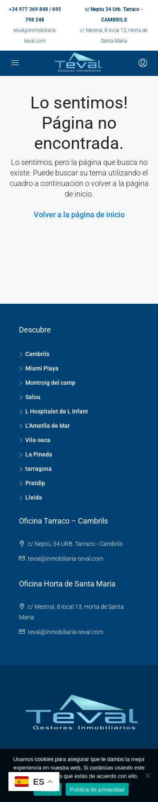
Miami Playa (42, 368)
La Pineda (38, 454)
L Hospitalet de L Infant (56, 411)
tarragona (38, 468)
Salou (32, 397)
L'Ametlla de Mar (47, 425)
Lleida (33, 497)
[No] (147, 775)
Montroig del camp (50, 382)
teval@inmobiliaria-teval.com (65, 558)
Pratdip (35, 483)
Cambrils (37, 354)
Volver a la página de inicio (79, 214)
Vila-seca (38, 440)
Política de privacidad (97, 789)
